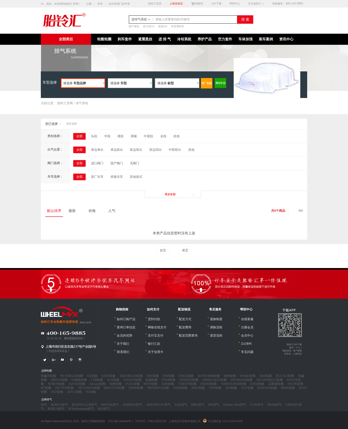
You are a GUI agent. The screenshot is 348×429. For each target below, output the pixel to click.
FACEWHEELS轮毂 (270, 380)
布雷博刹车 (177, 26)
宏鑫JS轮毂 (48, 376)
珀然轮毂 (115, 384)
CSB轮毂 (97, 380)
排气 (44, 404)
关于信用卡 (155, 352)
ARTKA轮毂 (59, 380)
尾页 (185, 250)
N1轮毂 (91, 392)
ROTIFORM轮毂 (209, 376)
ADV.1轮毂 (74, 392)
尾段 (120, 136)
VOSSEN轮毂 (132, 380)
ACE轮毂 (113, 380)
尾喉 (134, 136)
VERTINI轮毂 (187, 384)
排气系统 (82, 103)
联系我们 (122, 352)
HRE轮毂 (265, 376)
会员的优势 (124, 335)
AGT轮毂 (247, 388)
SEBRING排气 (132, 404)
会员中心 (247, 335)
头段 (94, 136)
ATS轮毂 (231, 388)
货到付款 (154, 319)
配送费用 (185, 327)
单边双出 (117, 149)
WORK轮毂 (248, 376)
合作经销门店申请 (119, 3)
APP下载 (216, 3)
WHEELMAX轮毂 (214, 380)
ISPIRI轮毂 (136, 388)
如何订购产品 (126, 319)
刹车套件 (125, 39)
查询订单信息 (126, 327)
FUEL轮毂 (133, 384)
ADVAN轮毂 (76, 384)
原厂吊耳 (97, 176)
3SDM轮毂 (180, 388)
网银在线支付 (157, 327)
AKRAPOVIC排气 (158, 404)
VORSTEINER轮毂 (233, 384)
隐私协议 (287, 350)
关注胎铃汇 (254, 3)
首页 (163, 250)
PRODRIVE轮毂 (158, 388)
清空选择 (71, 123)
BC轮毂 (46, 388)
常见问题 (247, 352)
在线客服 (247, 319)
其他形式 (136, 176)
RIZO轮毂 (198, 388)
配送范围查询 (188, 335)
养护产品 (205, 39)
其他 (176, 136)
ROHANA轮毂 (267, 388)
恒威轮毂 (151, 380)
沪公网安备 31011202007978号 (225, 421)
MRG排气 (197, 404)
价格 (94, 211)
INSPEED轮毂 (189, 380)
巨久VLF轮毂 (285, 376)
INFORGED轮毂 (242, 380)
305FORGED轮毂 (131, 376)
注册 (89, 3)
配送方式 (185, 319)
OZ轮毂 (92, 376)
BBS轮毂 (153, 376)
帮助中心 (234, 3)
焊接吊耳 (117, 176)
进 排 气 (164, 39)
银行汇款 (154, 343)
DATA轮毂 (257, 384)
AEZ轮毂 (57, 392)
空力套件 (225, 39)
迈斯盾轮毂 (276, 384)
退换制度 (216, 319)
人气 (113, 211)
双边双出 (136, 149)
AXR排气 (180, 404)
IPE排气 (213, 404)
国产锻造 (134, 26)
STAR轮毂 (169, 380)
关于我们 (123, 343)
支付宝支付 (155, 335)
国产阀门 (117, 163)
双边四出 (155, 149)
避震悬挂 (145, 39)
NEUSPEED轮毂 (89, 388)
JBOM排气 (274, 404)
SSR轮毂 (168, 376)
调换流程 (216, 327)
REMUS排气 (59, 404)
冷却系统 (184, 39)
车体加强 (245, 39)
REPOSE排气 (110, 404)
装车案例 (266, 39)
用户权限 (297, 350)
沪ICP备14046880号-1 (120, 421)
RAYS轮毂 (108, 376)
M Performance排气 (81, 408)
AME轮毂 (167, 384)
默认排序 (54, 211)
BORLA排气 (56, 408)
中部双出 (175, 149)
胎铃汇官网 (65, 103)
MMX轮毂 (288, 388)
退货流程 (216, 335)
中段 (107, 136)
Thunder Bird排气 (234, 404)
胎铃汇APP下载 (294, 344)
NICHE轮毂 (295, 384)
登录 (100, 3)
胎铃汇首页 (155, 3)
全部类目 (66, 39)
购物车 (195, 3)
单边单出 (97, 149)
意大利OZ (148, 26)
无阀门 (134, 163)
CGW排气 (256, 404)
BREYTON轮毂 (114, 388)
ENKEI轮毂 (186, 376)
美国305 (162, 26)
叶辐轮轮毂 (79, 380)
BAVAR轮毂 (209, 384)
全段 (163, 136)
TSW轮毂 (215, 388)
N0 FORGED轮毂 (71, 376)
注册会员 (247, 327)
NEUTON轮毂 (64, 388)
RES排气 (104, 408)
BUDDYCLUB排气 (84, 404)
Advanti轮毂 (97, 384)
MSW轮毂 (150, 384)
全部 (79, 136)
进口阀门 (97, 163)
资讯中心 (286, 39)
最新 (74, 211)
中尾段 (148, 136)
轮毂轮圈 (104, 39)
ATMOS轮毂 (56, 384)
